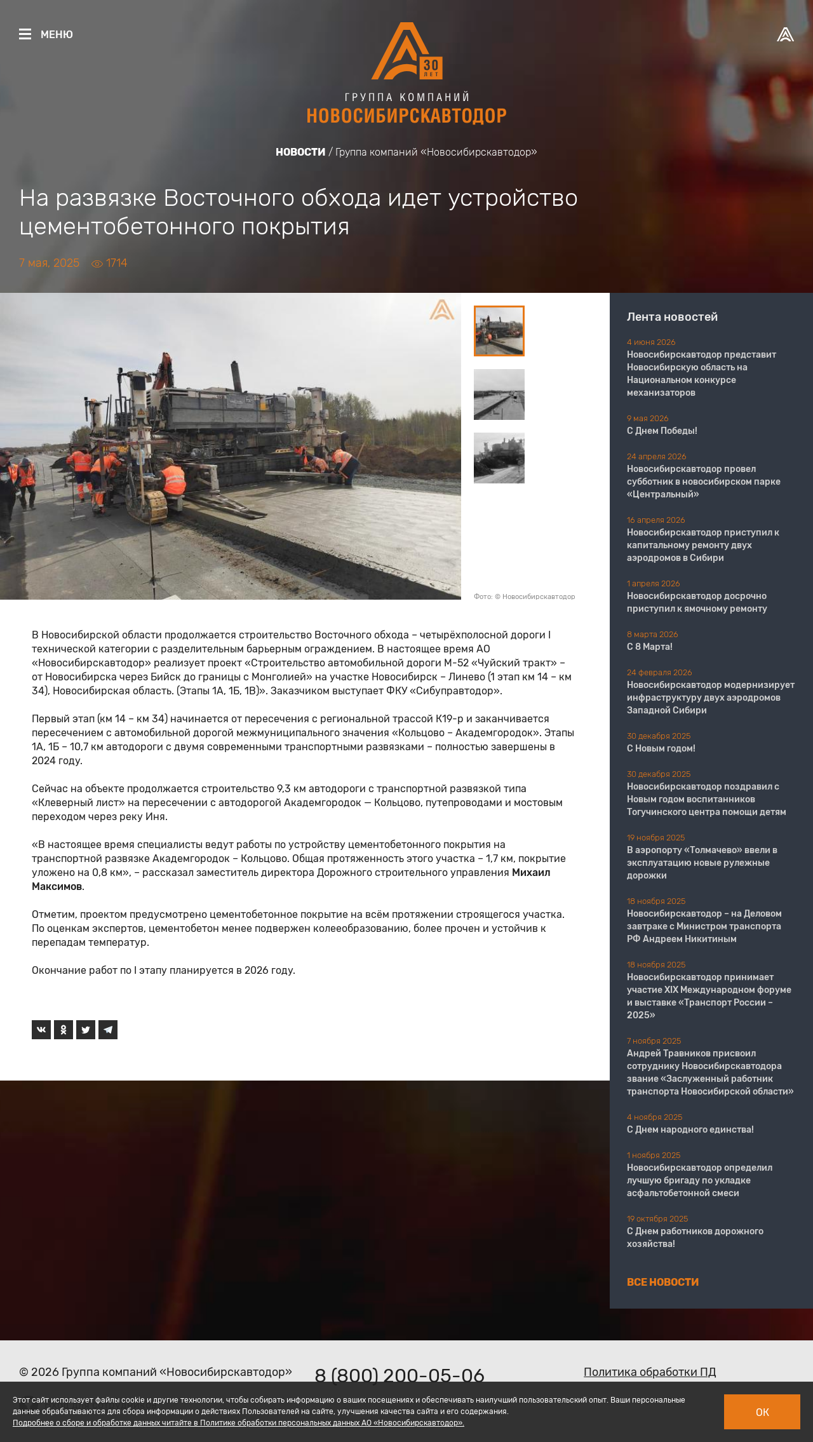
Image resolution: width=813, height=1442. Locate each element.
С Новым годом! (661, 748)
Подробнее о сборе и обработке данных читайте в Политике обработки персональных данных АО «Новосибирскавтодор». (238, 1422)
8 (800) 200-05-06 (399, 1376)
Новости (301, 152)
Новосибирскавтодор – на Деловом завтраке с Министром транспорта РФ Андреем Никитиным (704, 926)
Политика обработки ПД (650, 1372)
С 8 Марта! (650, 647)
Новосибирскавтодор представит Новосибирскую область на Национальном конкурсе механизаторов (701, 373)
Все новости (663, 1282)
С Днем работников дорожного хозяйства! (695, 1238)
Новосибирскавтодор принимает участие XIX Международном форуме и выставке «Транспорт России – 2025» (709, 996)
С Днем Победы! (662, 431)
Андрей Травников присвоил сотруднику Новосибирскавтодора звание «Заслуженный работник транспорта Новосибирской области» (710, 1072)
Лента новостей (672, 317)
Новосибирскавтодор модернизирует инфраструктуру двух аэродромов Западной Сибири (711, 698)
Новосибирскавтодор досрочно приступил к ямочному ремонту (697, 602)
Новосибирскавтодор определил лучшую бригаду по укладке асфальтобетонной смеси (699, 1180)
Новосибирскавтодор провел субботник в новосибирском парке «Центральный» (704, 482)
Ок (762, 1412)
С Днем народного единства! (690, 1129)
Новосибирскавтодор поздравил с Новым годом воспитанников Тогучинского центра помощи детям (706, 799)
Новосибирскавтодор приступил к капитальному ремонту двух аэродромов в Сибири (703, 545)
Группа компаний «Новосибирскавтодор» (436, 152)
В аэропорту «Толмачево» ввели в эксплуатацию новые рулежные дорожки (702, 863)
